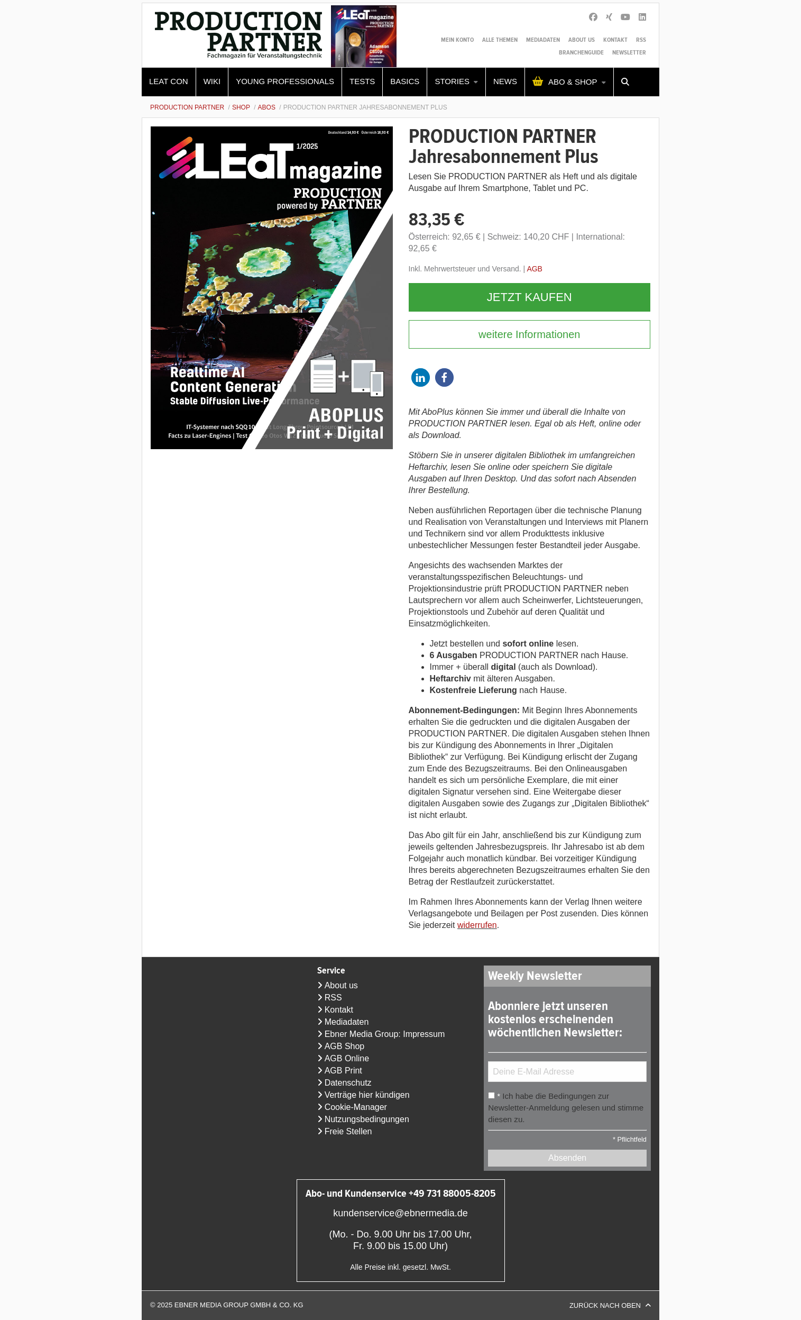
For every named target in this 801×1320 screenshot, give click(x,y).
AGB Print (343, 1070)
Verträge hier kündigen (367, 1094)
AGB (534, 269)
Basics (404, 81)
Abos (266, 107)
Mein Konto (457, 40)
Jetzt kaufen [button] (529, 297)
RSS (641, 40)
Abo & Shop (572, 81)
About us (581, 40)
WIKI (212, 81)
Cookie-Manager (356, 1107)
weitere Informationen (529, 334)
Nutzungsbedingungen (367, 1119)
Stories (452, 81)
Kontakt (615, 40)
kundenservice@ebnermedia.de (400, 1213)
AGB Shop (345, 1046)
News (505, 81)
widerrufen (477, 925)
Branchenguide (581, 53)
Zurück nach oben (605, 1305)
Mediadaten (543, 40)
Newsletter (629, 53)
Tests (362, 81)
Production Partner (187, 107)
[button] (420, 377)
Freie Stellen (348, 1131)
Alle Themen (500, 40)
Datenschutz (348, 1082)
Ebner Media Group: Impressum (385, 1034)
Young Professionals (285, 81)
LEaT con (168, 81)
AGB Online (347, 1058)
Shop (241, 107)
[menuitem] (169, 82)
